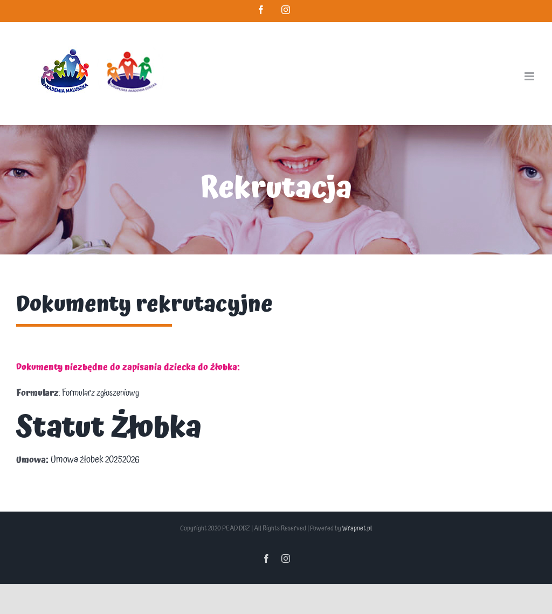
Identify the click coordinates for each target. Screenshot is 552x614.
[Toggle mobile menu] (530, 76)
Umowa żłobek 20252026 (95, 459)
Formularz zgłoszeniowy (100, 393)
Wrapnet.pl (357, 528)
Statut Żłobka (109, 428)
